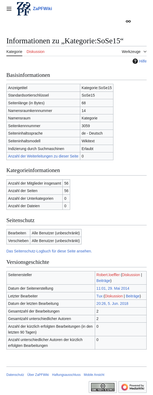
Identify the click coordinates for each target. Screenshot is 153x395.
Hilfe (139, 61)
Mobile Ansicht (94, 375)
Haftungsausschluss (66, 375)
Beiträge (103, 280)
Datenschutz (15, 375)
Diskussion (131, 275)
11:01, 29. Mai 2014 (112, 288)
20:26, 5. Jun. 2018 (112, 303)
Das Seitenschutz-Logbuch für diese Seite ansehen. (49, 251)
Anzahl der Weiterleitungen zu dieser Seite (43, 156)
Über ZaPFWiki (38, 375)
